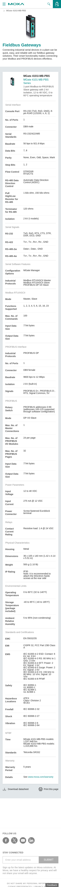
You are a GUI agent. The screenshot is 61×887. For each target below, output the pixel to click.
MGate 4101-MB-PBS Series (36, 81)
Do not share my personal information (30, 883)
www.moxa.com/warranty (41, 777)
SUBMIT (49, 859)
